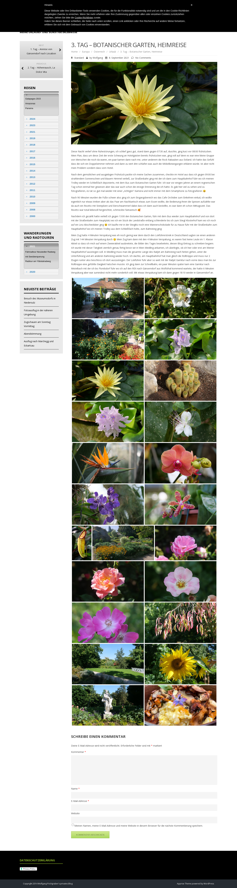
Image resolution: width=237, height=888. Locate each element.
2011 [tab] (30, 190)
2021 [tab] (30, 131)
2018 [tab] (30, 144)
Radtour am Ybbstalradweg (38, 261)
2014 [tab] (30, 170)
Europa (86, 51)
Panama (29, 108)
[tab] (41, 95)
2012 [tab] (30, 183)
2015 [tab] (30, 164)
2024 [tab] (30, 118)
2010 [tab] (30, 196)
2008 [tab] (30, 209)
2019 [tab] (30, 138)
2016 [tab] (30, 157)
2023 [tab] (30, 125)
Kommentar (78, 751)
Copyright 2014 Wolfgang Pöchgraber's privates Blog (48, 883)
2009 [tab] (30, 203)
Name (75, 788)
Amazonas (30, 103)
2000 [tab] (30, 216)
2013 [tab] (30, 177)
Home (74, 51)
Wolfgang (98, 57)
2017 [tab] (30, 151)
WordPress (208, 883)
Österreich (99, 51)
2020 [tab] (30, 271)
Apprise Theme (184, 883)
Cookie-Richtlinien (84, 17)
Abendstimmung (32, 333)
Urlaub (112, 51)
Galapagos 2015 (33, 98)
